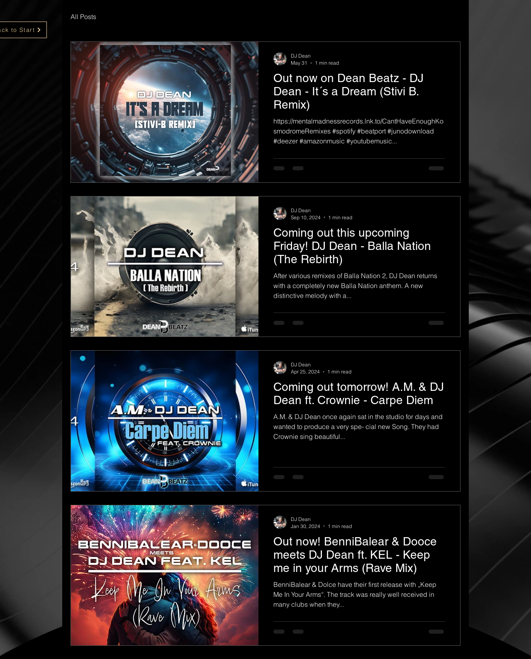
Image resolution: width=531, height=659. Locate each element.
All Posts (83, 16)
